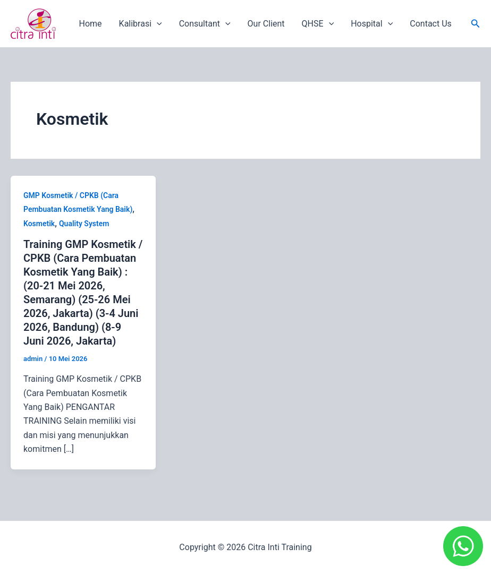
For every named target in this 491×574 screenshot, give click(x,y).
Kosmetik (39, 223)
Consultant (205, 24)
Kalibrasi (140, 24)
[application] (156, 24)
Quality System (84, 223)
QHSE (318, 24)
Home (90, 24)
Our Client (266, 24)
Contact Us (431, 24)
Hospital (372, 24)
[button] (475, 23)
